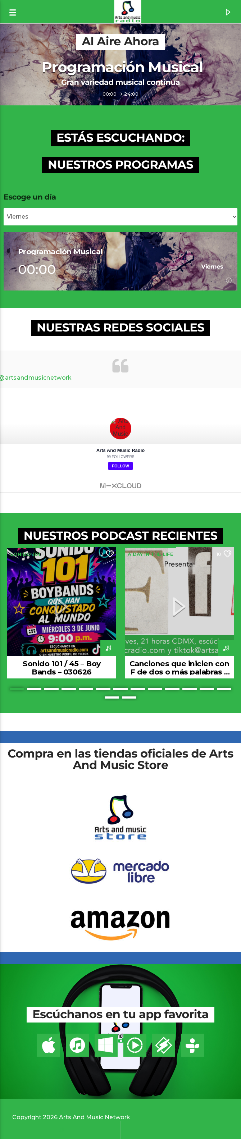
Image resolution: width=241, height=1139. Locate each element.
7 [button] (120, 689)
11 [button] (189, 689)
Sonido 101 (25, 554)
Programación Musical (122, 67)
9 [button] (155, 689)
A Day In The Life (150, 554)
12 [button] (207, 689)
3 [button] (51, 689)
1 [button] (17, 689)
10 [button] (172, 689)
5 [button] (86, 689)
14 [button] (112, 697)
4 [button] (69, 689)
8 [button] (138, 689)
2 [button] (34, 689)
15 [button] (129, 697)
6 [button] (103, 689)
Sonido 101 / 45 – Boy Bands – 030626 (61, 667)
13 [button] (224, 689)
